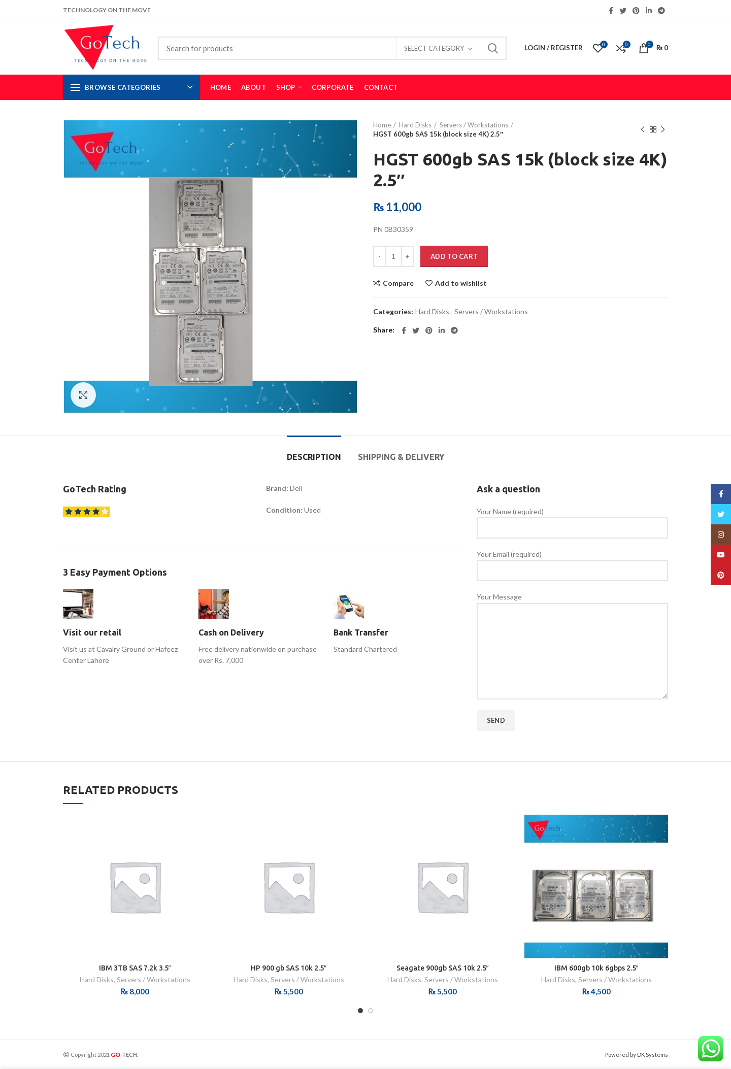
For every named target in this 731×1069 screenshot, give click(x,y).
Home (382, 125)
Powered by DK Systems (636, 1054)
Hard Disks (415, 125)
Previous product (643, 129)
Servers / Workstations (474, 125)
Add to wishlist (461, 283)
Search (493, 48)
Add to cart (454, 256)
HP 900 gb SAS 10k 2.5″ (288, 968)
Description (314, 456)
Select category (434, 48)
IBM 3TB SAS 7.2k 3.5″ (135, 968)
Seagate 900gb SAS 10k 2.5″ (442, 968)
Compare (398, 283)
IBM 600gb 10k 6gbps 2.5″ (596, 968)
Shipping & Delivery (401, 456)
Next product (663, 129)
